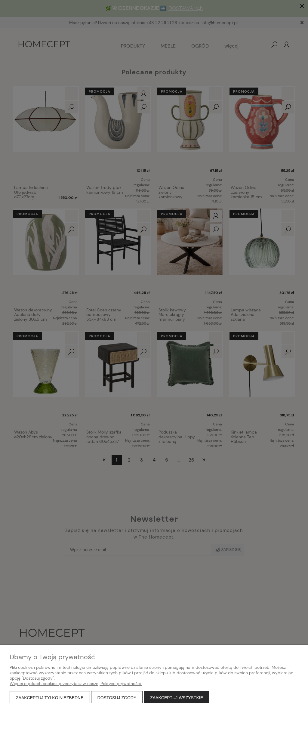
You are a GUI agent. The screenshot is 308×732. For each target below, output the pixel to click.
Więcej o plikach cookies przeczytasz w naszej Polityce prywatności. (76, 683)
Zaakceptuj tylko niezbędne (50, 697)
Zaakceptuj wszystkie (176, 697)
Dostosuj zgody (117, 697)
